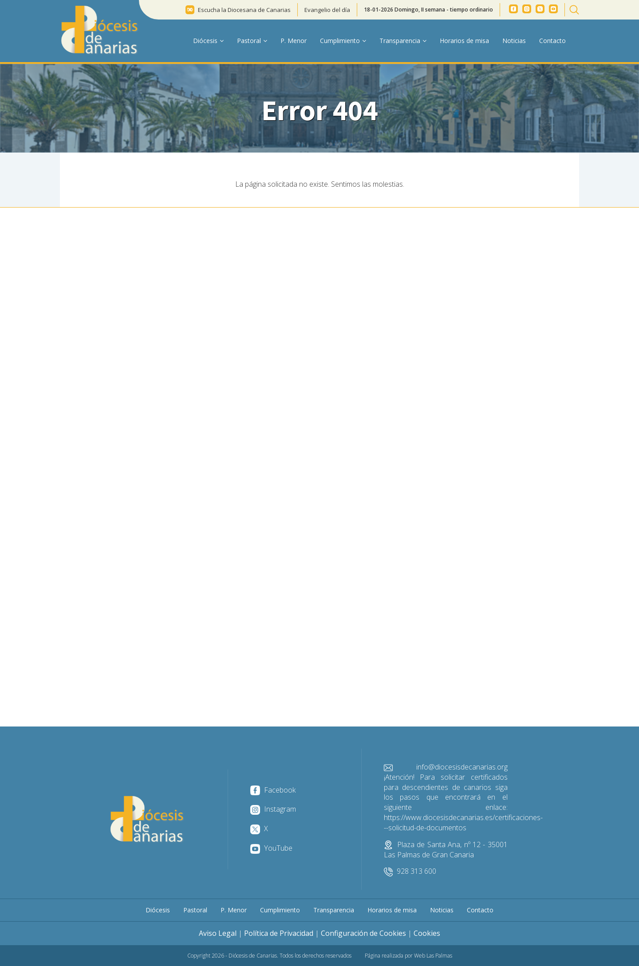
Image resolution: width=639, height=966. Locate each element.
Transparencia (333, 910)
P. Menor (293, 40)
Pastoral (195, 910)
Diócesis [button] (208, 40)
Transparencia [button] (402, 40)
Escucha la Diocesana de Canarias (244, 10)
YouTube (271, 848)
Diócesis (158, 910)
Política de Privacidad (278, 933)
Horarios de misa (464, 40)
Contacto (552, 40)
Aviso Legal (218, 933)
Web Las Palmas (433, 955)
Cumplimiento (280, 910)
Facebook (273, 790)
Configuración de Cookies (363, 933)
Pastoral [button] (252, 40)
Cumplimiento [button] (343, 40)
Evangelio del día (327, 10)
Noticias (514, 40)
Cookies (427, 933)
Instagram (273, 809)
